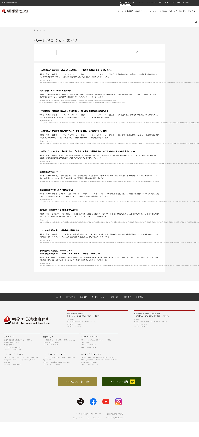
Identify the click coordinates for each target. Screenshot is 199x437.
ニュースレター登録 (154, 2)
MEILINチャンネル (127, 2)
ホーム (120, 11)
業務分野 (138, 11)
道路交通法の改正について (50, 171)
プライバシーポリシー (97, 414)
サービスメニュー (151, 11)
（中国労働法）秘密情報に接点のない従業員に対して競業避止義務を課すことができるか (76, 70)
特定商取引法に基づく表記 (115, 414)
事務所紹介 (129, 11)
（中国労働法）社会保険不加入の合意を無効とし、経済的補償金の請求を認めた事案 (74, 110)
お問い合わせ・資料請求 (180, 2)
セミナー (140, 2)
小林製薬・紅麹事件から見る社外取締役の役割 (59, 210)
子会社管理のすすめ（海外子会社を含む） (57, 189)
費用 (166, 2)
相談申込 (182, 11)
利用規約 (85, 414)
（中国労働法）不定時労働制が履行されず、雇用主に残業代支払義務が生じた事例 (73, 131)
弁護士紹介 (173, 11)
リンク (78, 414)
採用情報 (191, 11)
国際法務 (163, 11)
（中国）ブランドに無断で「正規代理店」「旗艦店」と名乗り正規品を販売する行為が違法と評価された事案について (87, 151)
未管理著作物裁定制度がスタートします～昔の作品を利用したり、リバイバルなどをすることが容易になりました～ (70, 252)
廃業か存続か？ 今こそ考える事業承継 (55, 90)
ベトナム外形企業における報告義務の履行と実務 (59, 230)
